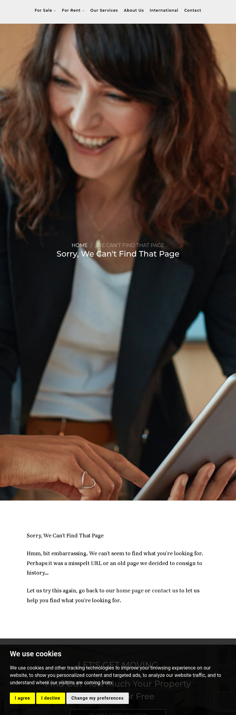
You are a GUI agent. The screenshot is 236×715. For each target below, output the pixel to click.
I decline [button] (50, 698)
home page (130, 591)
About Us (134, 10)
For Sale (45, 10)
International (164, 10)
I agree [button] (22, 698)
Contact (193, 10)
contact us (165, 591)
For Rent (73, 10)
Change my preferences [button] (97, 698)
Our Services (104, 10)
